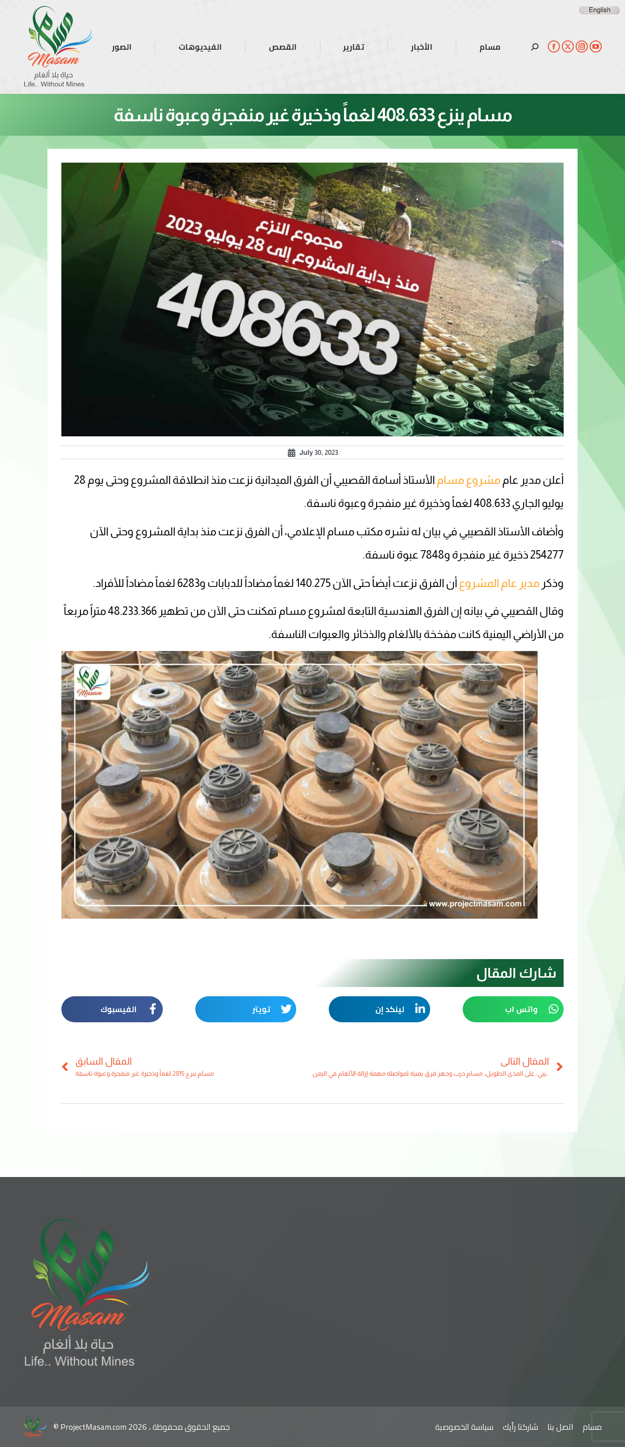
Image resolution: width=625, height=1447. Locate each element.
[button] (513, 1009)
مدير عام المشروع (500, 583)
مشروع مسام (468, 480)
